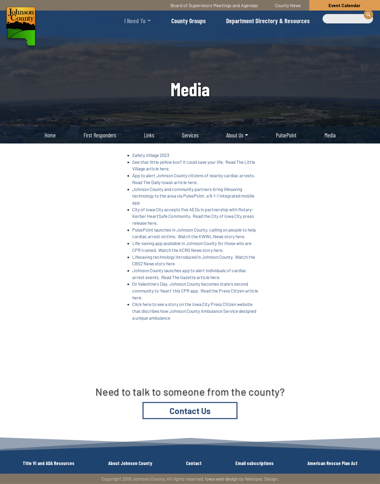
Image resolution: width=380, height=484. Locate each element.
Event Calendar (344, 5)
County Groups (188, 21)
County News (288, 5)
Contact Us (190, 411)
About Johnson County (130, 463)
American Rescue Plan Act (332, 463)
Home (50, 135)
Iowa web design (221, 479)
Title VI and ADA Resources (48, 463)
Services (190, 135)
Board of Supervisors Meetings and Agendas (214, 5)
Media (330, 135)
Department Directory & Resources (268, 21)
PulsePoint (286, 135)
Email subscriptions (254, 463)
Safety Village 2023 (150, 155)
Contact (194, 463)
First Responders (99, 135)
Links (149, 135)
